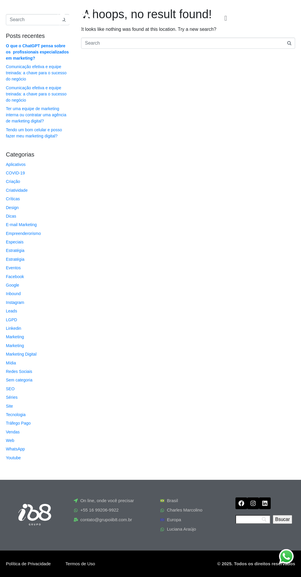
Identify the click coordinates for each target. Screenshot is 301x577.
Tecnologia (16, 414)
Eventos (13, 267)
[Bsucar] (282, 519)
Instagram (15, 302)
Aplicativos (16, 164)
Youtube (13, 457)
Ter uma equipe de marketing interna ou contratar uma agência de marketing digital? (36, 114)
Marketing (15, 336)
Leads (11, 311)
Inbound (13, 293)
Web (10, 440)
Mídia (11, 363)
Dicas (11, 216)
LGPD (11, 319)
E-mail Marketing (21, 224)
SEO (10, 388)
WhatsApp (15, 449)
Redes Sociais (19, 371)
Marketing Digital (21, 354)
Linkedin (13, 328)
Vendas (13, 432)
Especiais (15, 242)
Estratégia (15, 250)
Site (9, 406)
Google (12, 285)
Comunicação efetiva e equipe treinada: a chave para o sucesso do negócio (36, 72)
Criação (13, 181)
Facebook (15, 276)
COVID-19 (15, 173)
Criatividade (17, 190)
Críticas (13, 198)
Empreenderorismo (23, 233)
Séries (12, 397)
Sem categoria (19, 380)
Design (12, 207)
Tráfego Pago (18, 423)
